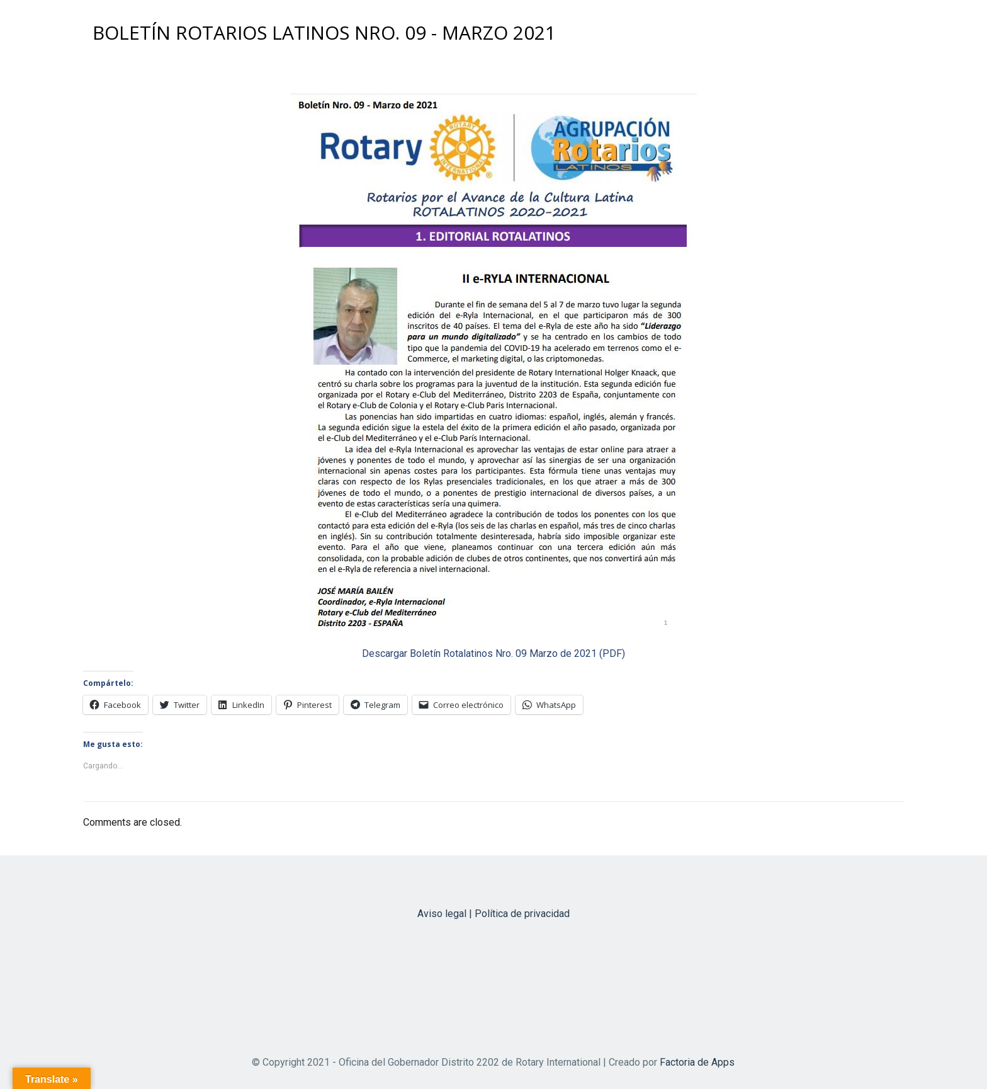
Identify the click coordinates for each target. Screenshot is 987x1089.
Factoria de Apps (697, 1062)
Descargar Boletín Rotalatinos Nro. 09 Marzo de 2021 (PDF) (493, 653)
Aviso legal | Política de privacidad (493, 914)
